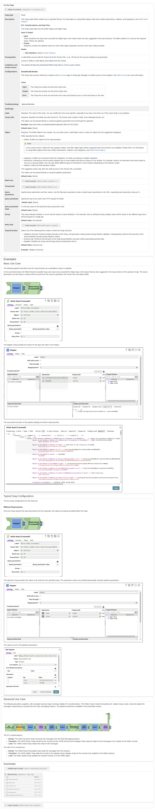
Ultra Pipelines (50, 53)
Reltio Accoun (122, 75)
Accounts (62, 75)
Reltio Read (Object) (97, 150)
